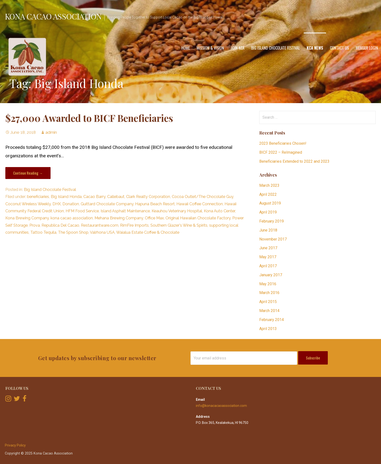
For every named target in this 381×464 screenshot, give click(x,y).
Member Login (367, 48)
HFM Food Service (82, 211)
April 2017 (268, 266)
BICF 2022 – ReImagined (280, 152)
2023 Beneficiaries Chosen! (282, 143)
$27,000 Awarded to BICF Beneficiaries (89, 118)
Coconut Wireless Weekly (28, 204)
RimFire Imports (134, 225)
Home (185, 48)
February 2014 (271, 319)
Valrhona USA (102, 232)
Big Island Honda (66, 196)
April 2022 (268, 194)
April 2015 (268, 301)
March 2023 (269, 185)
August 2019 (270, 203)
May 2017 (267, 257)
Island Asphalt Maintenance (125, 211)
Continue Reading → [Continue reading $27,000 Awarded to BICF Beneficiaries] (28, 173)
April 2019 (268, 212)
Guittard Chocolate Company (107, 204)
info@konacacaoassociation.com (221, 406)
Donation (70, 204)
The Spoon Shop (73, 232)
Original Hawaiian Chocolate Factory (198, 218)
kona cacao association (72, 218)
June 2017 (268, 248)
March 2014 (269, 310)
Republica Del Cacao (60, 225)
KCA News (315, 48)
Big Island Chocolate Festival (275, 48)
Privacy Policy (15, 445)
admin (51, 132)
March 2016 (269, 292)
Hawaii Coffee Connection (199, 204)
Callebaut (115, 196)
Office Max (154, 218)
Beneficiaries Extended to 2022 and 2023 (294, 161)
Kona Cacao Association (53, 16)
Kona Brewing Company (27, 218)
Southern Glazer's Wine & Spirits (179, 225)
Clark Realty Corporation (148, 196)
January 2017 (270, 275)
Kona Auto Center (219, 211)
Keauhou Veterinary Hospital (177, 211)
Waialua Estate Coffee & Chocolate (147, 232)
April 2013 (268, 328)
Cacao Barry (94, 196)
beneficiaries (38, 196)
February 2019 (271, 221)
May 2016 (267, 284)
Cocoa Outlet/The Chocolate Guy (202, 196)
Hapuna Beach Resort (155, 204)
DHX (56, 204)
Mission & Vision (210, 48)
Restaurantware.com (99, 225)
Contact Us (339, 48)
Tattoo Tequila (43, 232)
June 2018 (268, 230)
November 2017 (273, 239)
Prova (34, 225)
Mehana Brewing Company (119, 218)
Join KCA (237, 48)
